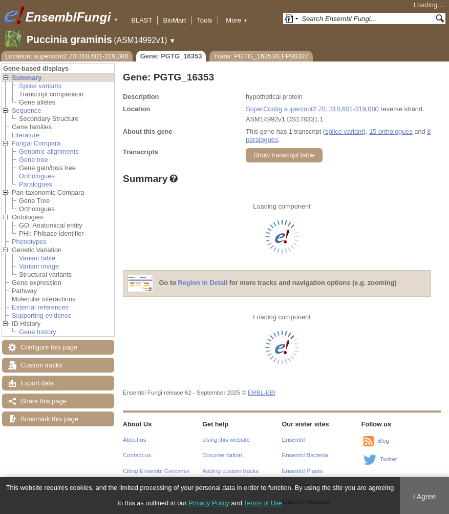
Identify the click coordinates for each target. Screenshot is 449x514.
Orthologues (37, 176)
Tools (204, 20)
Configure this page (48, 347)
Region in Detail (203, 283)
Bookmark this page (49, 419)
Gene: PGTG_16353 (171, 56)
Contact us (137, 455)
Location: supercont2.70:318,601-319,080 (67, 56)
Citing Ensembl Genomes (156, 471)
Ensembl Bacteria (305, 455)
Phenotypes (29, 241)
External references (40, 307)
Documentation (222, 455)
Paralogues (35, 184)
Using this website (226, 440)
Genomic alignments (49, 151)
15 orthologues (391, 131)
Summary (26, 77)
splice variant (344, 131)
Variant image (39, 266)
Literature (25, 135)
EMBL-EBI (261, 392)
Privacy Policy (208, 503)
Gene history (37, 332)
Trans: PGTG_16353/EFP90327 (260, 56)
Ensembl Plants (302, 471)
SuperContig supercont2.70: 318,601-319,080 (312, 109)
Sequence (26, 110)
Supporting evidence (42, 315)
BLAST (141, 20)
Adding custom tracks (230, 471)
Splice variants (40, 86)
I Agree (424, 496)
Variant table (37, 258)
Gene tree (33, 159)
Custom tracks (41, 365)
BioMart (174, 20)
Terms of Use (263, 503)
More (236, 20)
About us (134, 440)
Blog (383, 441)
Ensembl (293, 440)
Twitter (388, 459)
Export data (37, 383)
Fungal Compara (36, 143)
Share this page (43, 401)
